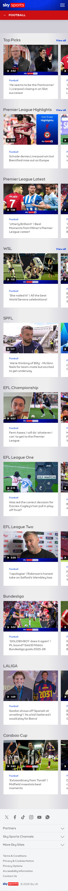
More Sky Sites (13, 844)
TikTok (23, 817)
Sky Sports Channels (18, 836)
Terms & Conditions (14, 856)
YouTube (39, 817)
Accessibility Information (18, 871)
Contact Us (10, 876)
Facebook (14, 817)
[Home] (14, 5)
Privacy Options (12, 866)
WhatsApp (47, 817)
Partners (9, 828)
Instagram (31, 817)
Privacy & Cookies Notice (18, 861)
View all (61, 40)
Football (14, 15)
